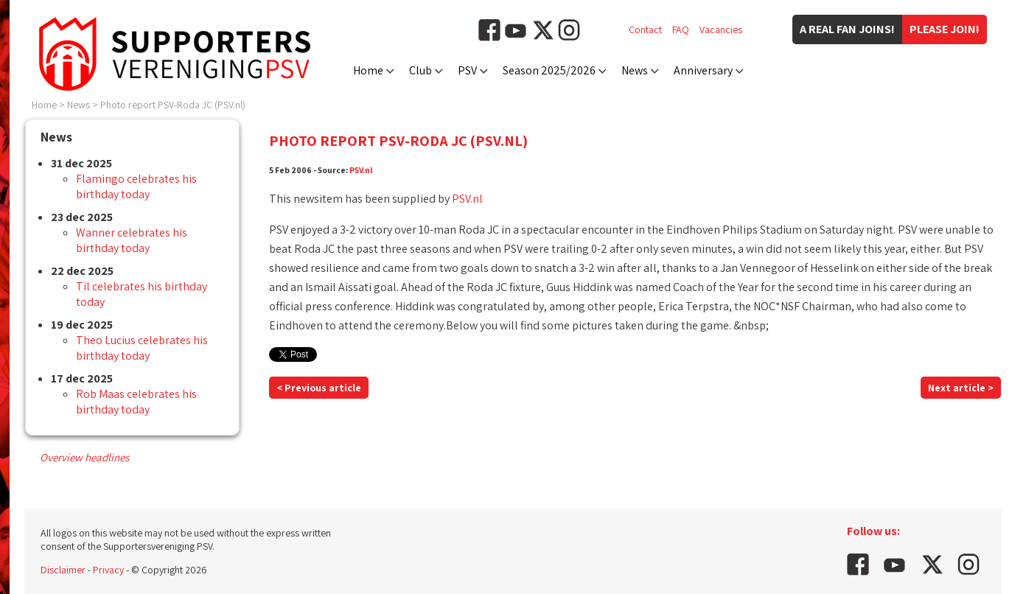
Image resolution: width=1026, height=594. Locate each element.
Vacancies (720, 29)
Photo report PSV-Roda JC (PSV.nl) (172, 104)
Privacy (108, 569)
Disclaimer (63, 569)
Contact (645, 29)
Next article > (961, 387)
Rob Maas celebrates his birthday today (136, 401)
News (634, 70)
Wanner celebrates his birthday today (131, 240)
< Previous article (318, 387)
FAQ (680, 29)
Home (368, 70)
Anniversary (703, 70)
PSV (467, 70)
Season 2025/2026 (549, 70)
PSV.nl (361, 169)
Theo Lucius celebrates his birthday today (142, 347)
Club (420, 70)
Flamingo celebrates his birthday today (136, 186)
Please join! (945, 29)
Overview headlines (84, 457)
